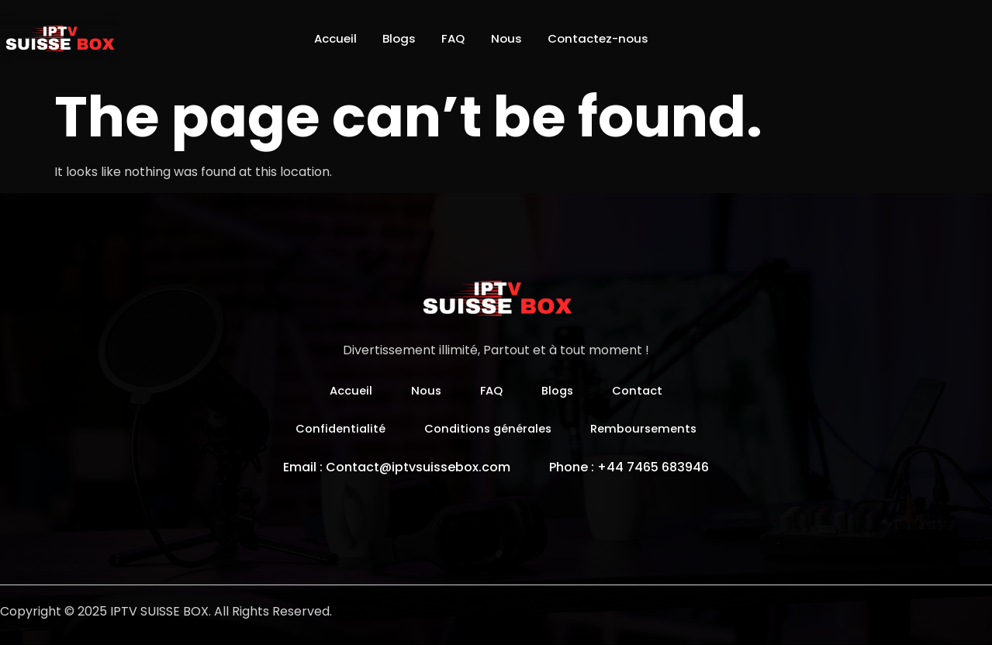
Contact (642, 390)
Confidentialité (333, 428)
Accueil (321, 38)
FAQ (453, 38)
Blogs (392, 38)
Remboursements (650, 428)
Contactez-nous (612, 38)
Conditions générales (487, 428)
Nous (512, 38)
